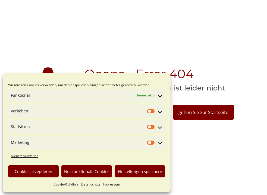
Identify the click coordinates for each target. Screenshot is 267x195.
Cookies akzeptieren (33, 171)
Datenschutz (90, 184)
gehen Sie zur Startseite (203, 112)
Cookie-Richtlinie (66, 184)
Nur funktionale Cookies (86, 171)
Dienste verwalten (24, 156)
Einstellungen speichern (140, 171)
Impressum (111, 184)
